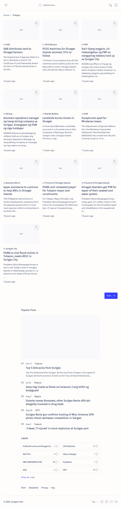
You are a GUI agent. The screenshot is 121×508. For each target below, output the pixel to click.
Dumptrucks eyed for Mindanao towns (94, 119)
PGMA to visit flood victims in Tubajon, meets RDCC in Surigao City (20, 256)
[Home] (6, 15)
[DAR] (8, 44)
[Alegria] (37, 396)
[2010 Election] (51, 44)
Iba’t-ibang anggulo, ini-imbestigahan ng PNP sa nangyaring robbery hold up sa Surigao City (98, 54)
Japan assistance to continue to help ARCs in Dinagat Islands (20, 190)
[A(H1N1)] (40, 454)
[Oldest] (111, 296)
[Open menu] (6, 5)
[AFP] (80, 470)
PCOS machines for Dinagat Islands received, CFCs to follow (59, 52)
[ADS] (40, 470)
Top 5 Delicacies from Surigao (43, 367)
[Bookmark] (116, 5)
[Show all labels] (28, 477)
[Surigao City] (11, 249)
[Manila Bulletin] (52, 114)
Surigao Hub (17, 501)
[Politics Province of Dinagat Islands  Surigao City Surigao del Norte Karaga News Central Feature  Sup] (40, 446)
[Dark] (110, 5)
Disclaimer (33, 487)
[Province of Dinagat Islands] (57, 183)
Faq (53, 487)
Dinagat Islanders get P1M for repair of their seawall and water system (99, 190)
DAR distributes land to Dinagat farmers (17, 50)
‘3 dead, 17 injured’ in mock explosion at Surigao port (57, 428)
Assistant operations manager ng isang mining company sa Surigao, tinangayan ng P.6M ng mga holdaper (21, 123)
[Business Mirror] (13, 183)
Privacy (44, 487)
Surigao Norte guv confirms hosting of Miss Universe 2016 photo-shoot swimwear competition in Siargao (60, 416)
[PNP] (86, 44)
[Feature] (38, 363)
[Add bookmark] (36, 23)
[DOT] (37, 410)
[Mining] (9, 114)
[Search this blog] (62, 5)
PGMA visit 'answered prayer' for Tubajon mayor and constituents (59, 190)
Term (23, 487)
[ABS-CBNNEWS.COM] (40, 462)
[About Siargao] (80, 454)
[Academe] (80, 462)
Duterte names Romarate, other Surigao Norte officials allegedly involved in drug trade (58, 402)
